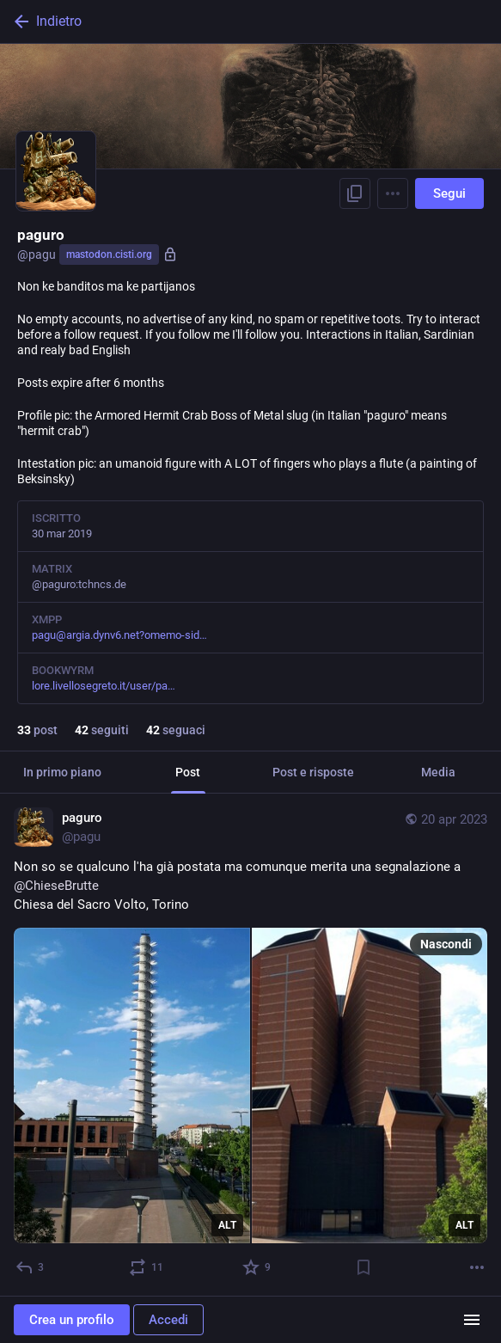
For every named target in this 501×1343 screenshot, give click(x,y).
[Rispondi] (30, 1267)
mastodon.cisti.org (109, 254)
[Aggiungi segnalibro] (363, 1267)
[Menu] (392, 193)
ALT (227, 1225)
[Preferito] (257, 1267)
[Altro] (477, 1267)
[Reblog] (147, 1267)
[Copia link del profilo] (354, 193)
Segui (449, 193)
